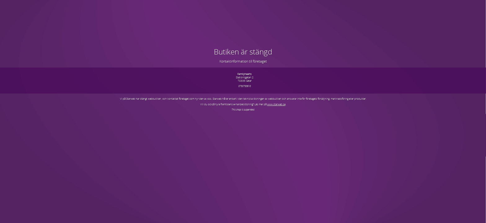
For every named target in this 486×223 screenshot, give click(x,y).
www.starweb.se (276, 104)
